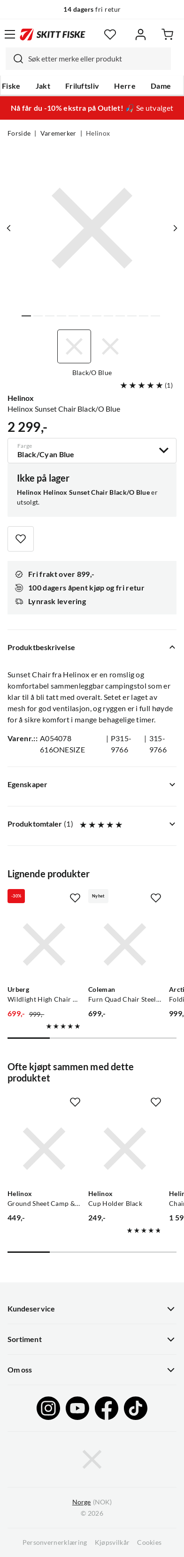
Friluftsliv (82, 86)
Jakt (43, 86)
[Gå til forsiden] (52, 34)
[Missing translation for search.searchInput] (14, 59)
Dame (161, 86)
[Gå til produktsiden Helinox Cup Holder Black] (124, 1148)
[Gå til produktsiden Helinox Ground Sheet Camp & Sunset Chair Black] (44, 1148)
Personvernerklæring (55, 1542)
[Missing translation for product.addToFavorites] (21, 539)
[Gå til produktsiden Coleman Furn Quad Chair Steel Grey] (124, 944)
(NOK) (92, 1502)
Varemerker (58, 133)
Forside (19, 133)
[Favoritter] (110, 34)
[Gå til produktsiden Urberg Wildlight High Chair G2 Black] (44, 944)
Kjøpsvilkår (112, 1542)
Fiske (11, 86)
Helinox (98, 133)
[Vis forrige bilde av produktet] (9, 228)
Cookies (149, 1542)
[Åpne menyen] (10, 34)
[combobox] (88, 58)
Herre (125, 86)
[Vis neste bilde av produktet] (175, 228)
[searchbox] (97, 59)
